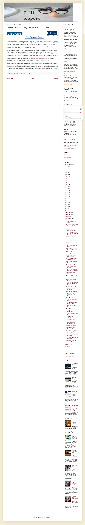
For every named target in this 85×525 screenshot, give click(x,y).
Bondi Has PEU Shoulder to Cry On (74, 482)
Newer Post (10, 78)
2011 (66, 202)
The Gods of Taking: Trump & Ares (75, 497)
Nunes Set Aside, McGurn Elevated (74, 393)
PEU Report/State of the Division (71, 132)
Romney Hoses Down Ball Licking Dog (72, 335)
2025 (66, 174)
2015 (66, 194)
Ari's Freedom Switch (70, 356)
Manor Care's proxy (40, 58)
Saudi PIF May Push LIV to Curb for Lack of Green (74, 437)
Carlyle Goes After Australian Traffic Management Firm (71, 322)
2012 (66, 200)
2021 (66, 182)
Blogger (48, 517)
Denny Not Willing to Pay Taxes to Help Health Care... (72, 299)
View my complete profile (69, 148)
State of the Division (69, 353)
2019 (66, 186)
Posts (66, 155)
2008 (66, 208)
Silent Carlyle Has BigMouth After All (71, 230)
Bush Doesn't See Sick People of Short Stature (72, 249)
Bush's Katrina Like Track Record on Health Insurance (72, 288)
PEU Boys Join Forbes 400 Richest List (71, 259)
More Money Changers (71, 291)
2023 (66, 178)
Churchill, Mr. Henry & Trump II (75, 365)
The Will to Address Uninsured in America (71, 328)
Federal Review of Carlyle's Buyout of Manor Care (71, 310)
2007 (66, 210)
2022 (66, 180)
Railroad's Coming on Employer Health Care (72, 252)
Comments (67, 157)
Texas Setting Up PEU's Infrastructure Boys (71, 331)
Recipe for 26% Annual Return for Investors (71, 276)
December (68, 212)
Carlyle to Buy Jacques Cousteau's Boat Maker (72, 270)
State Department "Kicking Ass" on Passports (70, 294)
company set (12, 42)
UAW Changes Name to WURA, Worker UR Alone (71, 221)
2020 (66, 184)
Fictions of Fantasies (74, 421)
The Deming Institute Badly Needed (71, 256)
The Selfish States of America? (71, 341)
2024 (66, 176)
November (68, 214)
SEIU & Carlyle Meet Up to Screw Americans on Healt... (72, 233)
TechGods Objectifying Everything (74, 379)
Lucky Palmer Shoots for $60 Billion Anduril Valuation (75, 408)
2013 (66, 198)
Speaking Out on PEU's (71, 242)
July (67, 346)
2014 (66, 196)
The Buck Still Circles (71, 325)
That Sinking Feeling (70, 240)
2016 (66, 192)
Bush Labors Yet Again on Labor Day (72, 338)
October (68, 216)
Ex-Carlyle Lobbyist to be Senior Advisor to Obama (72, 226)
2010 (66, 204)
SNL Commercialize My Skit (71, 355)
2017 (66, 190)
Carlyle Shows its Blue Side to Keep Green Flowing (71, 266)
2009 (66, 206)
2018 (66, 188)
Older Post (55, 78)
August (68, 344)
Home (33, 78)
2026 (66, 172)
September (69, 218)
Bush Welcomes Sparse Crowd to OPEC (71, 303)
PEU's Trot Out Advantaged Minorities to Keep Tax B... (72, 318)
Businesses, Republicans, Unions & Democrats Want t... (72, 283)
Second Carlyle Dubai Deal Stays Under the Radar (71, 245)
